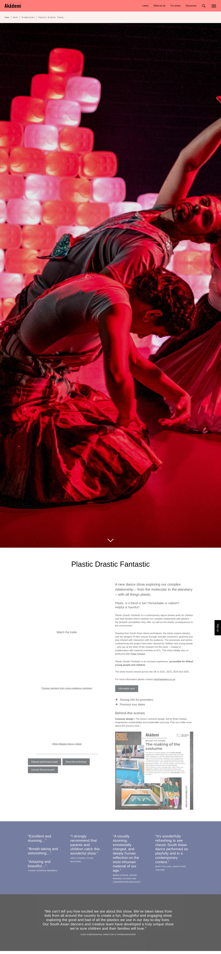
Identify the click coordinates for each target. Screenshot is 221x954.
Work (15, 17)
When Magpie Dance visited (67, 750)
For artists (175, 5)
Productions (28, 17)
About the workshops (76, 768)
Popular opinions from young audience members (66, 694)
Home (7, 17)
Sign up (218, 628)
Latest (145, 5)
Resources (191, 5)
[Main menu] (214, 5)
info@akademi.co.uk (164, 685)
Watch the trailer (66, 638)
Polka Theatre (138, 660)
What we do (159, 5)
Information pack (126, 694)
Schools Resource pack (43, 776)
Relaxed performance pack (44, 768)
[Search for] (203, 5)
